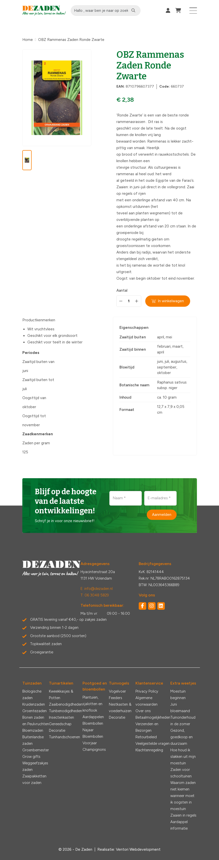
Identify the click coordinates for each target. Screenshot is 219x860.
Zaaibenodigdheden (66, 704)
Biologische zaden (31, 694)
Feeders (115, 698)
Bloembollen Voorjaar (93, 739)
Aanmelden (161, 514)
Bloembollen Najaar (93, 726)
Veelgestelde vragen (152, 743)
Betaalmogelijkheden (152, 717)
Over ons (143, 711)
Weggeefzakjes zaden (35, 766)
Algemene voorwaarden (146, 701)
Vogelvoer (117, 691)
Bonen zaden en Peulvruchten (35, 720)
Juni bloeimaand (180, 707)
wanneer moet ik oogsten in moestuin (182, 802)
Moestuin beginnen (178, 694)
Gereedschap (60, 724)
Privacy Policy (146, 691)
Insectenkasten (61, 717)
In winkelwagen (168, 301)
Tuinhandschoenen (64, 737)
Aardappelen (93, 717)
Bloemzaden (32, 730)
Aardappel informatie (179, 825)
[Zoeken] (133, 10)
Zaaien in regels (183, 815)
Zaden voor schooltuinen (181, 772)
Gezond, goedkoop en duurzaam (181, 737)
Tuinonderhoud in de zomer (182, 720)
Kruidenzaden (33, 704)
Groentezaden (34, 711)
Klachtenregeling (149, 750)
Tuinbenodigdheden (65, 711)
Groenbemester (35, 750)
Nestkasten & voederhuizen (120, 707)
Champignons (94, 749)
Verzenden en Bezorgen (146, 727)
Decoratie (57, 730)
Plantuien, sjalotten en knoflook (92, 704)
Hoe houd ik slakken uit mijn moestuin (183, 756)
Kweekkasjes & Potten (61, 694)
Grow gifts (31, 756)
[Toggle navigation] (193, 11)
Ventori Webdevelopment (138, 849)
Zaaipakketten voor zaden (34, 779)
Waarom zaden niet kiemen (183, 785)
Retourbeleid (146, 737)
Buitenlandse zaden (33, 740)
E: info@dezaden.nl (97, 588)
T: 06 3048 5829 (95, 595)
